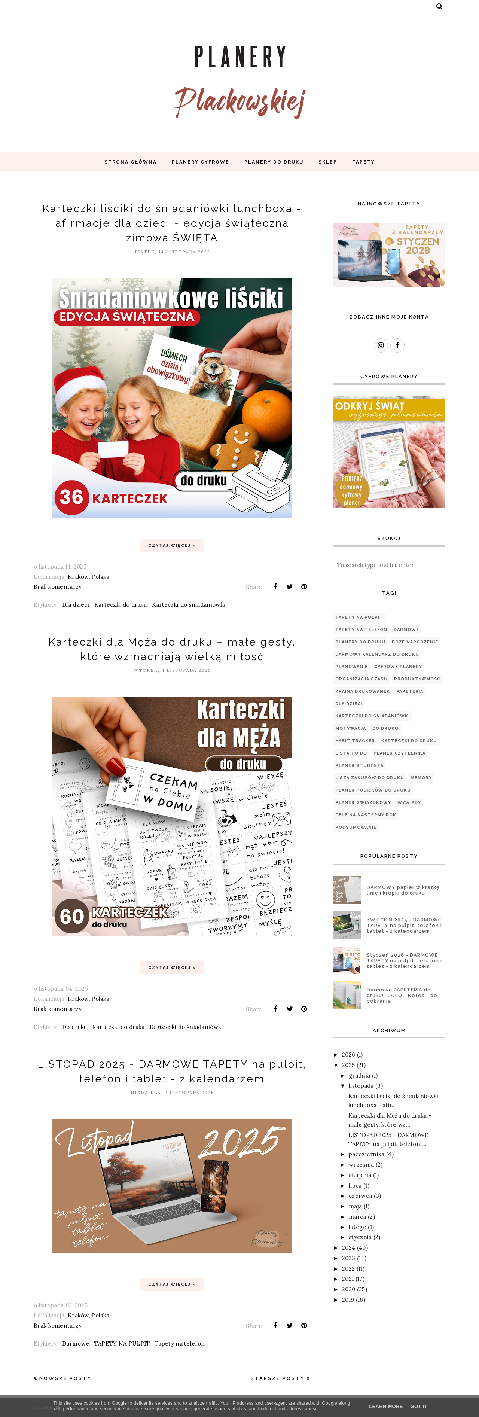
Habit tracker (355, 740)
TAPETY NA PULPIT (122, 1343)
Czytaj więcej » (172, 545)
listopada (361, 1085)
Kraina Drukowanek (362, 691)
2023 (348, 1258)
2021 (348, 1278)
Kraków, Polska (88, 576)
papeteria (409, 691)
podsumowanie (355, 827)
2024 (348, 1247)
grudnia (359, 1075)
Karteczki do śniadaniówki (188, 604)
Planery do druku (360, 642)
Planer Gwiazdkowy (363, 802)
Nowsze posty (65, 1378)
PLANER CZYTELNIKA (399, 753)
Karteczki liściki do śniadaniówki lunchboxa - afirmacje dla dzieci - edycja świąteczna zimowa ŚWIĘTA (172, 223)
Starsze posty (278, 1378)
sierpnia (360, 1175)
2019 (348, 1299)
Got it (419, 1406)
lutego (357, 1227)
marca (357, 1216)
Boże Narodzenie (415, 642)
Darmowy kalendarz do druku (377, 654)
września (361, 1164)
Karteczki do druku (120, 604)
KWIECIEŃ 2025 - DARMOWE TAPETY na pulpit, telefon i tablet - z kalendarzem (404, 925)
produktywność (417, 679)
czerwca (360, 1195)
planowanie (351, 666)
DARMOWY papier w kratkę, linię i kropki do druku (404, 890)
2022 (348, 1268)
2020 (348, 1289)
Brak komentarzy (58, 586)
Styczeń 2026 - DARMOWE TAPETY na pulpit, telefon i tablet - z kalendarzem (404, 960)
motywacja (350, 728)
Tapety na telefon (180, 1343)
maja (355, 1206)
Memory (421, 777)
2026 (348, 1054)
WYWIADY (409, 802)
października (367, 1154)
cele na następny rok (365, 815)
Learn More (386, 1406)
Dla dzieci (75, 604)
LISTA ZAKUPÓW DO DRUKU (369, 777)
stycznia (360, 1237)
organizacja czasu (361, 679)
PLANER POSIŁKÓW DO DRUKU (373, 790)
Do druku (74, 1026)
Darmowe (75, 1343)
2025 (348, 1065)
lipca (355, 1185)
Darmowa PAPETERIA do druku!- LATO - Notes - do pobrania (402, 995)
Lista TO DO (351, 753)
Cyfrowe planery (398, 666)
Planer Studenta (359, 765)
